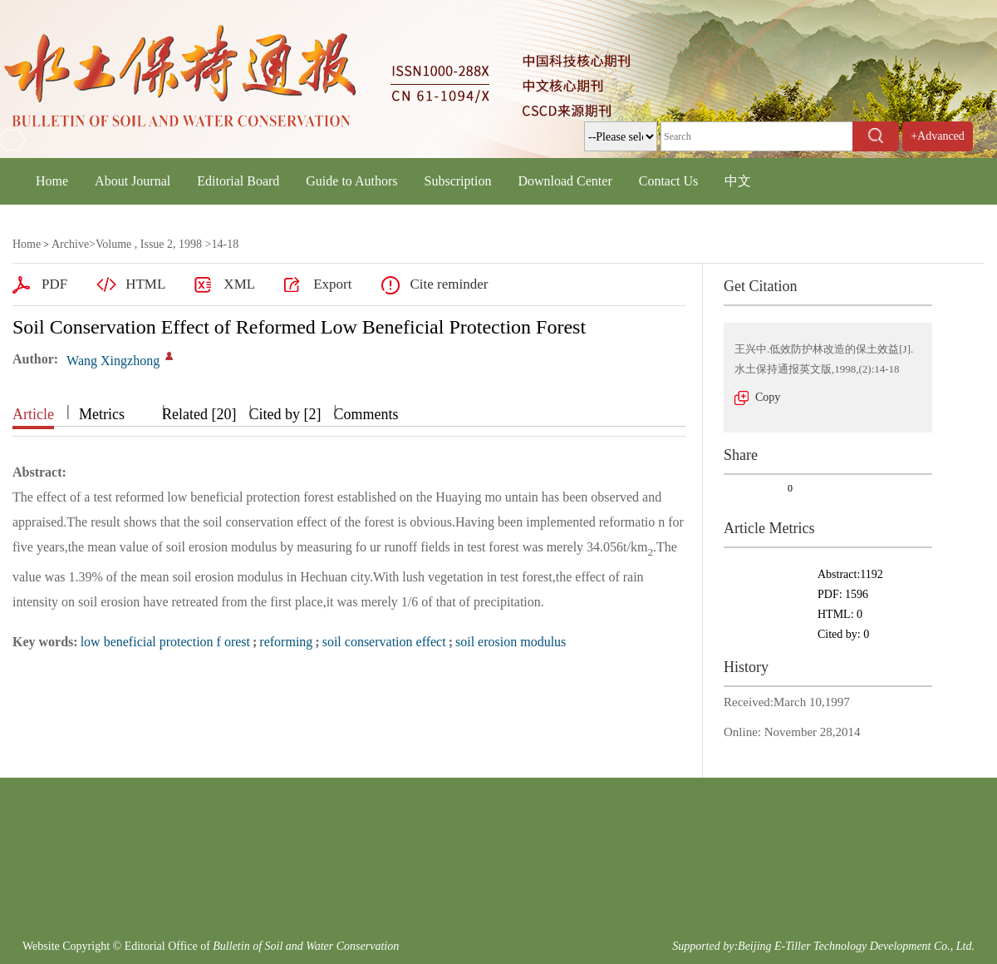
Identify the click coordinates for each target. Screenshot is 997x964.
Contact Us (669, 181)
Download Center (564, 181)
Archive (70, 244)
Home (52, 181)
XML (239, 284)
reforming (285, 642)
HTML (145, 284)
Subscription (458, 181)
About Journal (132, 181)
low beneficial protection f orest (165, 642)
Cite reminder (449, 284)
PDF (54, 284)
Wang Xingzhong (113, 360)
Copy (767, 397)
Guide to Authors (351, 181)
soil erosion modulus (510, 642)
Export (332, 284)
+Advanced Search (938, 151)
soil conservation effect (384, 642)
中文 (737, 181)
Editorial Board (238, 181)
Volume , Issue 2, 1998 (149, 244)
